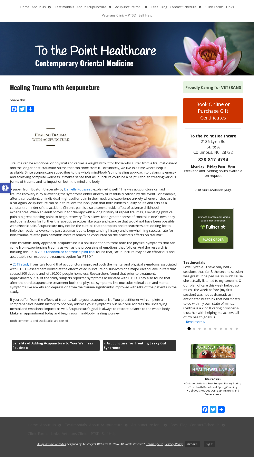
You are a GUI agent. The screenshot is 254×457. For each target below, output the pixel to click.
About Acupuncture (91, 7)
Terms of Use (154, 444)
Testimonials (64, 7)
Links (230, 7)
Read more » (195, 322)
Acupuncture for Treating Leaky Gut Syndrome (135, 345)
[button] (5, 188)
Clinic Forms (214, 7)
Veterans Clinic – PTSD (119, 15)
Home (24, 7)
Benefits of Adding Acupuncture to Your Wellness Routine (52, 345)
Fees (154, 7)
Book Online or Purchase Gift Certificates (213, 111)
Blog (164, 7)
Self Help (145, 15)
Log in (209, 444)
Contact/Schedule (183, 7)
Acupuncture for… (128, 7)
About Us (39, 7)
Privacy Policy (174, 444)
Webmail (192, 444)
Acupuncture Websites (51, 444)
